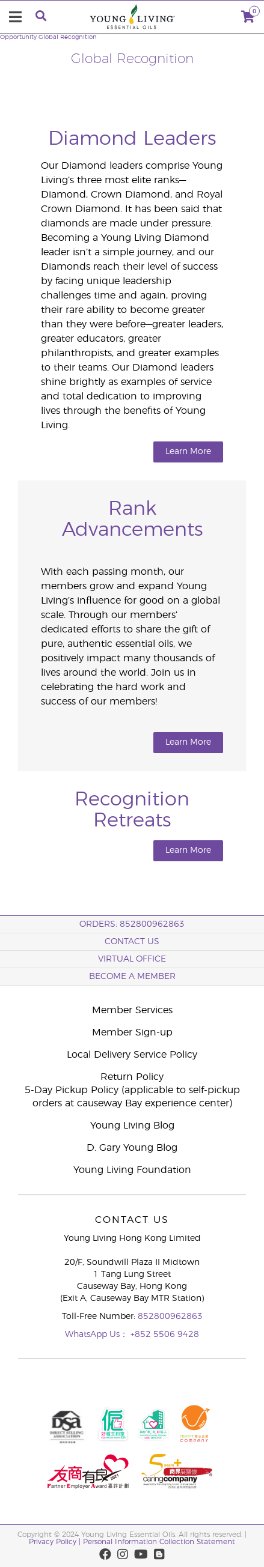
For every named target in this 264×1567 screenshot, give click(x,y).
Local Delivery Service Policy (132, 1054)
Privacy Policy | (56, 1541)
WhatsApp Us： (97, 1334)
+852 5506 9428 (164, 1334)
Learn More (188, 451)
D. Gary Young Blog (132, 1148)
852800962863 (170, 1316)
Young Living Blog (132, 1125)
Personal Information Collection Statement (159, 1541)
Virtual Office (132, 959)
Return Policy (132, 1077)
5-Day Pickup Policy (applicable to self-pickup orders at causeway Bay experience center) (132, 1096)
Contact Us (132, 942)
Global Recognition (67, 37)
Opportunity (18, 37)
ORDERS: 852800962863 (132, 924)
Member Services (132, 1010)
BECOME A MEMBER (132, 976)
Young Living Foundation (132, 1170)
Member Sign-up (132, 1032)
